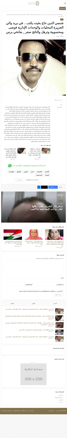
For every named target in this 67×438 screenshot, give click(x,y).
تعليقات (12, 303)
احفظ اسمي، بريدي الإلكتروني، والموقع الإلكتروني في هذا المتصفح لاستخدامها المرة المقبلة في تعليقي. (40, 291)
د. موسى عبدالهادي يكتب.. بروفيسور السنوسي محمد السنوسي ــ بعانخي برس (36, 330)
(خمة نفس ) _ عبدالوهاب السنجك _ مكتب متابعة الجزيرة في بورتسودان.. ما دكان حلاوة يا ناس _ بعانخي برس (29, 337)
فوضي (25, 171)
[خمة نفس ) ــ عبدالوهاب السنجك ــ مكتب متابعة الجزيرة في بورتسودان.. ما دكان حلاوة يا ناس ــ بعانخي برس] (46, 151)
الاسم (61, 278)
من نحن (61, 402)
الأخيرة (55, 303)
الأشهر (33, 303)
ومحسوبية (38, 175)
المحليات (39, 171)
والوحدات (11, 171)
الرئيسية (61, 14)
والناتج (18, 171)
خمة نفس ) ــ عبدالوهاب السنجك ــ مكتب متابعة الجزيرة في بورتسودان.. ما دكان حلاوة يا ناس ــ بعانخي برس (34, 153)
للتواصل (61, 400)
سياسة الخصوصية (59, 397)
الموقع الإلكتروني (28, 284)
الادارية (46, 171)
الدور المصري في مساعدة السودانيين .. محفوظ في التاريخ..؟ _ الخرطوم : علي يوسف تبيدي (13, 243)
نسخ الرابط (19, 180)
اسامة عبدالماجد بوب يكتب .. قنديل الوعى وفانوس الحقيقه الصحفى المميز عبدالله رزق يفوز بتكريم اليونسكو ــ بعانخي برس (10, 153)
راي (57, 14)
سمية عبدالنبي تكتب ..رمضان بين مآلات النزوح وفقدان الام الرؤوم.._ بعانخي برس (34, 243)
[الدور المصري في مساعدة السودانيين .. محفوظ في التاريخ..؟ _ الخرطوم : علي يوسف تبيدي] (13, 234)
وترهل (46, 175)
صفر (32, 171)
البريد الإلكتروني (59, 284)
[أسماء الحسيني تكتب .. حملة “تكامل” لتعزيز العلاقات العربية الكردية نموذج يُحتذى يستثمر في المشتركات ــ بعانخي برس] (54, 234)
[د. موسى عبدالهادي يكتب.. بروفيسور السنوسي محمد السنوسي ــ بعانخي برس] (59, 332)
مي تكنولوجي (51, 411)
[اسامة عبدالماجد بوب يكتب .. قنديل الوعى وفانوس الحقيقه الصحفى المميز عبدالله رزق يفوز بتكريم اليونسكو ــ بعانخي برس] (21, 151)
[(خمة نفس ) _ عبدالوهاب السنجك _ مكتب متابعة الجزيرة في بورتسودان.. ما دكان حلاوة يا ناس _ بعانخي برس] (59, 339)
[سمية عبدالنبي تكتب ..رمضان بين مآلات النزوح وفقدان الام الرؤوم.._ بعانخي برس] (33, 234)
